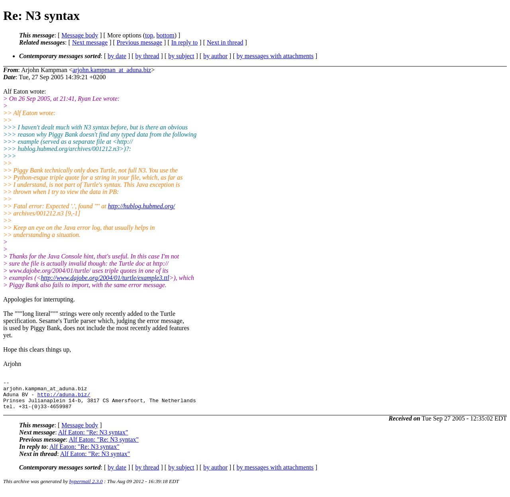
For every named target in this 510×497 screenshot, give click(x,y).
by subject (181, 56)
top (149, 35)
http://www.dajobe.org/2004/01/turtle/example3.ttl (105, 277)
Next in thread (225, 42)
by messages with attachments (275, 56)
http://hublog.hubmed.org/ (141, 206)
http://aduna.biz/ (63, 397)
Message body (79, 35)
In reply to (184, 42)
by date (117, 56)
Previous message (139, 42)
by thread (147, 56)
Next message (90, 42)
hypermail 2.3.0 (86, 487)
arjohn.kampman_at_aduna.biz (112, 70)
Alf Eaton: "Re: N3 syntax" (93, 438)
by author (215, 56)
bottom (165, 35)
